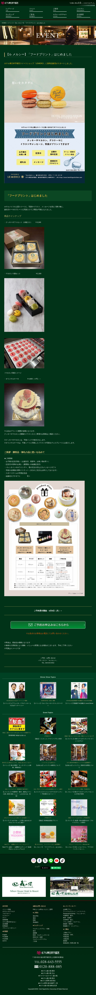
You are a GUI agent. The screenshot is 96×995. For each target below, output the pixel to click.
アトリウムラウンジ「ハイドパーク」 (74, 911)
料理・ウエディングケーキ (41, 935)
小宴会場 (66, 939)
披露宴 (35, 933)
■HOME (5, 906)
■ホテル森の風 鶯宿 (48, 971)
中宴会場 (66, 936)
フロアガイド (6, 913)
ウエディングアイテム (40, 939)
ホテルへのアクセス (8, 911)
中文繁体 (5, 936)
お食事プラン (67, 909)
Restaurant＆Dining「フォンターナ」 (74, 913)
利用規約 (5, 926)
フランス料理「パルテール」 (72, 922)
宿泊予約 (35, 916)
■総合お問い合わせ (39, 906)
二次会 (35, 941)
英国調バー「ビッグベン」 (71, 926)
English (4, 934)
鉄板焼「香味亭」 (68, 924)
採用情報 (5, 919)
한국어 (4, 941)
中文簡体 (5, 939)
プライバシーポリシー (9, 928)
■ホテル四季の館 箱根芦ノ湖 (48, 983)
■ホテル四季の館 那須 (48, 981)
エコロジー (5, 915)
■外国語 (5, 931)
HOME (4, 23)
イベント (10, 23)
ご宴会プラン (67, 932)
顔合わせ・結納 (37, 937)
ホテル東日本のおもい (9, 922)
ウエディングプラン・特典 (41, 928)
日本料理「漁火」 (68, 919)
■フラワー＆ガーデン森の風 (47, 976)
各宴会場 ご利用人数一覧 (71, 943)
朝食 (34, 920)
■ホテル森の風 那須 (48, 978)
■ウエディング (38, 925)
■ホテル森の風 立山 (48, 973)
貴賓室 (65, 941)
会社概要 (5, 924)
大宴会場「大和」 (68, 934)
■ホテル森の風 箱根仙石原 (48, 985)
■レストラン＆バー (69, 906)
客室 (34, 918)
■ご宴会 (65, 929)
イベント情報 (6, 909)
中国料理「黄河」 (68, 915)
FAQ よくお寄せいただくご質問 (42, 909)
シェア (37, 866)
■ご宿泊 (35, 913)
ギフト (4, 917)
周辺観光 (35, 922)
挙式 (34, 931)
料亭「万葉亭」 (68, 917)
